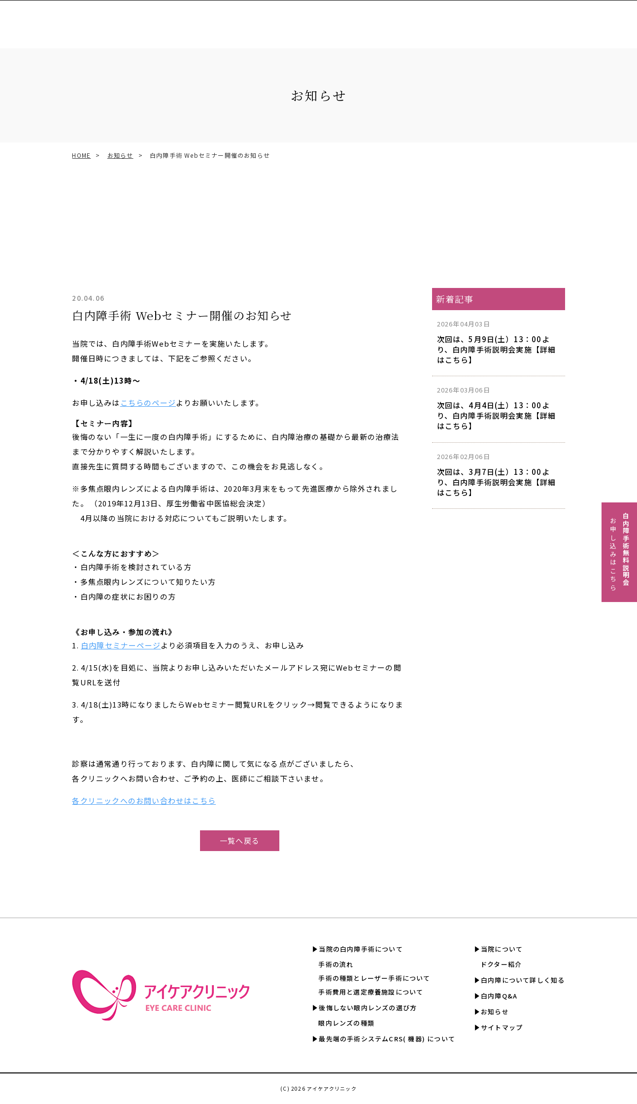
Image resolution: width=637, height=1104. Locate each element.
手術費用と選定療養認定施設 (359, 19)
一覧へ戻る (240, 840)
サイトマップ (502, 1027)
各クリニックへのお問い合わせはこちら (144, 800)
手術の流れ (335, 964)
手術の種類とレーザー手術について (374, 978)
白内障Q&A (596, 19)
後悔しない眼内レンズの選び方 (368, 1007)
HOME (81, 155)
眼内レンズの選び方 (237, 19)
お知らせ (120, 155)
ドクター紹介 (501, 964)
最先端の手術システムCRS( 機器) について (387, 1038)
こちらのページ (148, 402)
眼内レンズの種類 (346, 1023)
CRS (292, 19)
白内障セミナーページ (121, 645)
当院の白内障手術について (360, 949)
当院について (502, 949)
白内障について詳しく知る (520, 19)
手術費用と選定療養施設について (370, 992)
